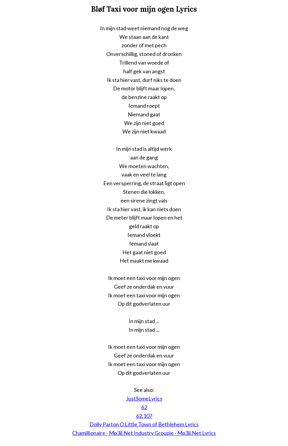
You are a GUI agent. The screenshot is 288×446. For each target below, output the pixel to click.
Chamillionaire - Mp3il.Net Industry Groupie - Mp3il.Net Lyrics (144, 433)
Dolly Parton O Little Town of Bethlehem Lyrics (144, 424)
